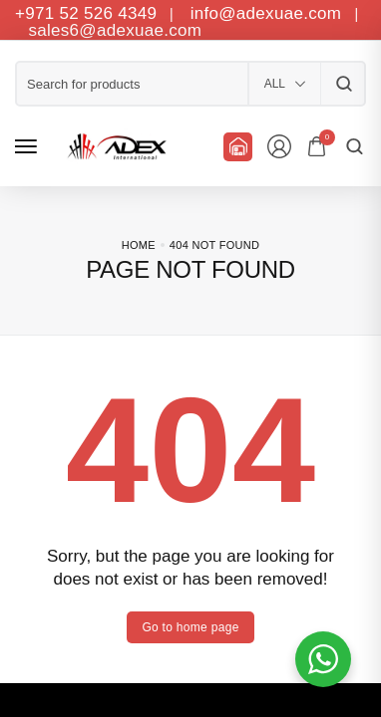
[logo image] (114, 146)
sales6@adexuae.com (112, 30)
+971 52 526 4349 (86, 13)
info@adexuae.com (268, 13)
